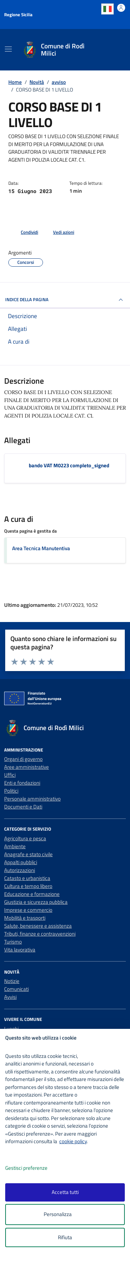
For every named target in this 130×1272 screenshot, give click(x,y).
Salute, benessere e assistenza (38, 926)
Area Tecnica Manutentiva (41, 548)
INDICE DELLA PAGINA (65, 300)
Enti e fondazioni (22, 783)
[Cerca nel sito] (112, 50)
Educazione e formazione (32, 894)
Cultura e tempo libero (28, 886)
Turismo (13, 942)
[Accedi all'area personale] (121, 8)
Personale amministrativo (32, 799)
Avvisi (10, 997)
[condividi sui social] (24, 232)
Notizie (11, 981)
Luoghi (11, 1029)
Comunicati (16, 989)
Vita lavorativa (19, 950)
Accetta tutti (65, 1192)
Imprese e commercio (28, 910)
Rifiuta (65, 1237)
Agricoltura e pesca (25, 838)
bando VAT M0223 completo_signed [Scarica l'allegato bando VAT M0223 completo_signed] (69, 465)
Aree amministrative (26, 767)
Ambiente (15, 846)
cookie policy (73, 1141)
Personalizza (65, 1214)
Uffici (10, 775)
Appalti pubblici (20, 862)
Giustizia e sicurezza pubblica (36, 902)
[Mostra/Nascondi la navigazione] (8, 49)
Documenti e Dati (23, 807)
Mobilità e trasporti (24, 918)
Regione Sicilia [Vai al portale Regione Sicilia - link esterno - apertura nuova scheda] (18, 14)
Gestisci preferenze (33, 1168)
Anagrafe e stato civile (28, 854)
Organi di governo (23, 759)
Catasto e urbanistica (27, 878)
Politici (11, 791)
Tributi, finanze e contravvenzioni (40, 934)
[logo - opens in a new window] (67, 1262)
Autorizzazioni (19, 870)
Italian (107, 9)
